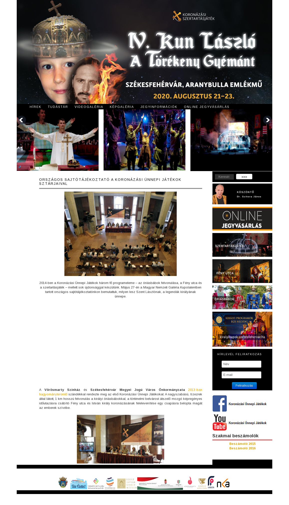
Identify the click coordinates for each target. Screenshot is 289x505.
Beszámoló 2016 (242, 448)
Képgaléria (122, 107)
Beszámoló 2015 (242, 444)
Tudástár (58, 107)
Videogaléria (89, 107)
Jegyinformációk (159, 107)
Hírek (35, 107)
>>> (244, 177)
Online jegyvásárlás (207, 107)
